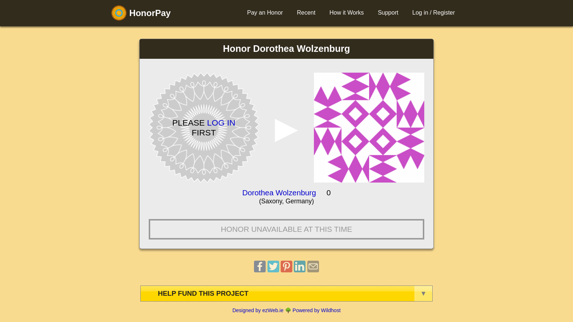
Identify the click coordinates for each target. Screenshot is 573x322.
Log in (221, 122)
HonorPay (141, 13)
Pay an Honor (265, 12)
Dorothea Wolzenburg (279, 192)
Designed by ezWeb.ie (258, 310)
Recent (306, 12)
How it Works (347, 12)
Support (388, 12)
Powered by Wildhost (317, 310)
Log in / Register (433, 12)
